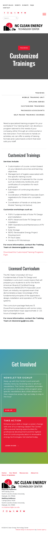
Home (4, 473)
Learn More (10, 445)
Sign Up (9, 410)
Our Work (13, 473)
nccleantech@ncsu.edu (11, 507)
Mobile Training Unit (33, 97)
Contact (6, 8)
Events (18, 5)
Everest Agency (41, 529)
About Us (34, 473)
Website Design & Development (25, 529)
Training (40, 93)
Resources (24, 473)
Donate (25, 5)
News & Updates (8, 475)
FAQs (32, 5)
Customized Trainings (33, 106)
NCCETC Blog (8, 5)
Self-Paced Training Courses (29, 115)
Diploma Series (37, 102)
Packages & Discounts (33, 110)
